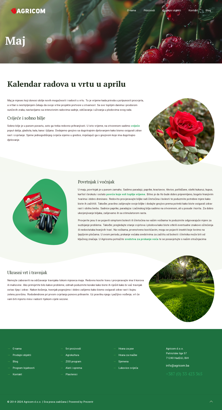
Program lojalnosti (24, 368)
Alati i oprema (74, 368)
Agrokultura (72, 355)
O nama (17, 349)
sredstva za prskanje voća (141, 239)
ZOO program (73, 361)
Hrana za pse (126, 349)
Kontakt (17, 374)
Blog (15, 361)
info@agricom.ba (177, 365)
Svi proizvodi (73, 349)
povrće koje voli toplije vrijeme (125, 194)
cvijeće (135, 126)
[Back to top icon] (211, 401)
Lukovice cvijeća (128, 368)
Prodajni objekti (22, 355)
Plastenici (71, 374)
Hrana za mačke (127, 355)
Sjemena (123, 361)
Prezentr (88, 402)
